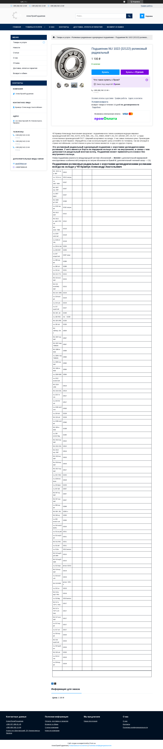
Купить (105, 72)
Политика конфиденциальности (135, 727)
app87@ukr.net (20, 164)
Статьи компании (51, 727)
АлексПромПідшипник (14, 721)
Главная (17, 27)
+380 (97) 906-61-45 (13, 724)
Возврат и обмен (115, 27)
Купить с (134, 72)
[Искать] (129, 16)
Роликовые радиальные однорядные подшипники (93, 37)
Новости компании (52, 731)
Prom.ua (93, 743)
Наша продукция (90, 721)
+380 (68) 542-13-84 (13, 727)
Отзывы (16, 63)
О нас (52, 27)
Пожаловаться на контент (78, 745)
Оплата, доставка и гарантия (56, 721)
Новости (16, 48)
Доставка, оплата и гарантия (87, 27)
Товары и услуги (33, 27)
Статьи (16, 53)
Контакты (64, 27)
